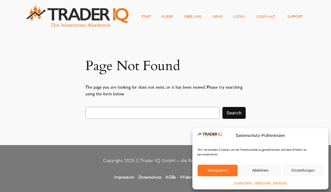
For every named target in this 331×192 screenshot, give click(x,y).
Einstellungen (303, 170)
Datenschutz (262, 182)
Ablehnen (260, 170)
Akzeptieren (217, 170)
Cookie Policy (243, 182)
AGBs (170, 176)
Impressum (280, 182)
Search (234, 112)
